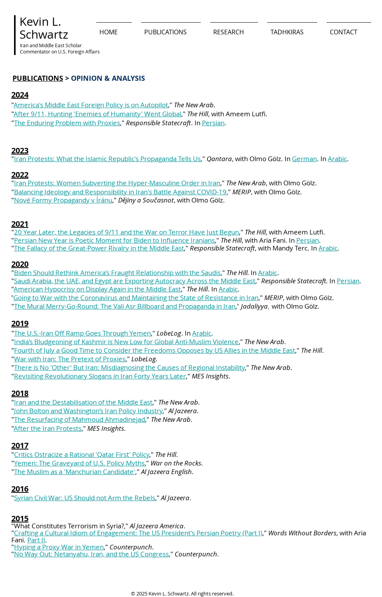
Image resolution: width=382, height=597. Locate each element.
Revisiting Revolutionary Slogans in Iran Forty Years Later (100, 375)
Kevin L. (40, 21)
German (304, 158)
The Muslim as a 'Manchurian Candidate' (74, 471)
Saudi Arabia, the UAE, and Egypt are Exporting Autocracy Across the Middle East (134, 280)
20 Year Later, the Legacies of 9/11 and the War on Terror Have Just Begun (126, 231)
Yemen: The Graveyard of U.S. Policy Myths (79, 462)
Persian (213, 122)
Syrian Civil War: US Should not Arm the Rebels (84, 497)
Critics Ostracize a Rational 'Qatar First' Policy (81, 454)
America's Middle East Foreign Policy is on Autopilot (91, 104)
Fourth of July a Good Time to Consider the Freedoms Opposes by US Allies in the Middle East (154, 350)
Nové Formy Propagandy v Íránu (63, 199)
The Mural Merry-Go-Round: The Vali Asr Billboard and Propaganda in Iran (124, 306)
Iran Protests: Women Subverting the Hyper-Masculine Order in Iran (117, 182)
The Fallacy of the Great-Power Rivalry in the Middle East (99, 247)
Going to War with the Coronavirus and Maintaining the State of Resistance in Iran (135, 297)
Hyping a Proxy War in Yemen (59, 546)
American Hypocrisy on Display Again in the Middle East (97, 288)
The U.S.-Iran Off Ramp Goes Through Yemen (82, 333)
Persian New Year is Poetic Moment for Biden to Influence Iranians (114, 240)
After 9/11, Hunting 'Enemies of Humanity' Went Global (97, 113)
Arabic (337, 158)
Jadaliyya (254, 306)
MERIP (273, 297)
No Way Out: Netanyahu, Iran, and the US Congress (91, 553)
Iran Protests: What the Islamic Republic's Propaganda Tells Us (107, 158)
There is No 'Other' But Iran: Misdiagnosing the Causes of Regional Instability (129, 367)
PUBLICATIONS (37, 78)
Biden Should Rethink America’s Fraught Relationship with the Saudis (117, 272)
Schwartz (43, 34)
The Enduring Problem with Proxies (67, 122)
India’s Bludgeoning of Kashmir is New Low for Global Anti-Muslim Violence (126, 341)
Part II (36, 539)
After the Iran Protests (47, 428)
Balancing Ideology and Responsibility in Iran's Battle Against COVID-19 (120, 191)
